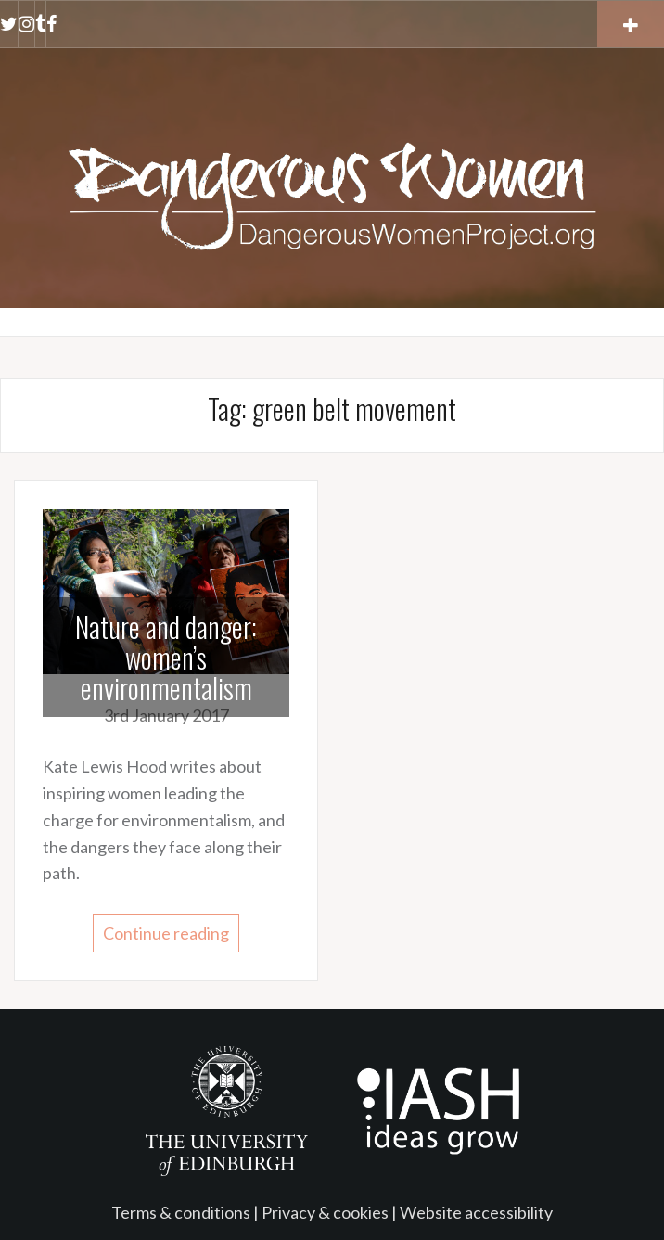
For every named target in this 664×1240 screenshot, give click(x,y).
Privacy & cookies (325, 1212)
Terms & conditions (180, 1212)
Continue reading (166, 933)
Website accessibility (476, 1212)
